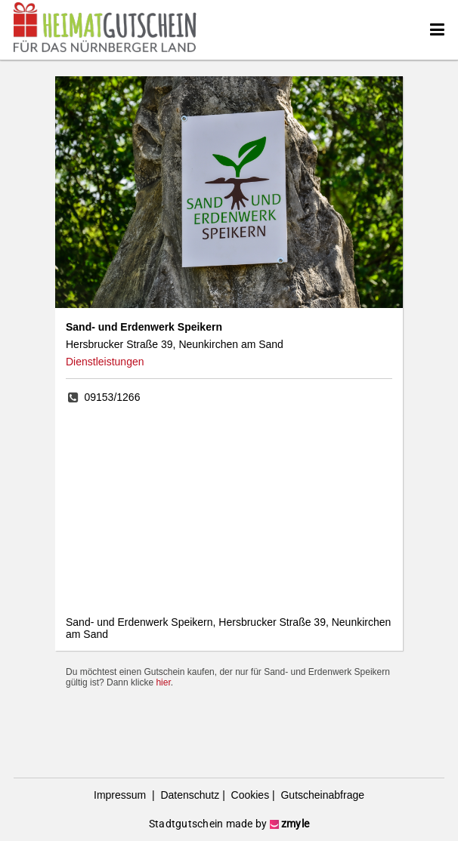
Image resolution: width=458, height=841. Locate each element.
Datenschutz (189, 795)
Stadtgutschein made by (229, 824)
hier (163, 682)
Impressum (121, 795)
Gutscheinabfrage (321, 795)
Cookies (248, 795)
